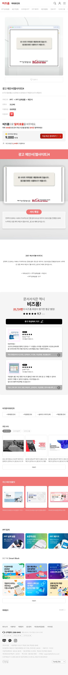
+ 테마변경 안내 (10, 414)
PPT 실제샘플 (20, 99)
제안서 (30, 99)
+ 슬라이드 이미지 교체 (44, 414)
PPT (11, 99)
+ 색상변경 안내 (27, 414)
